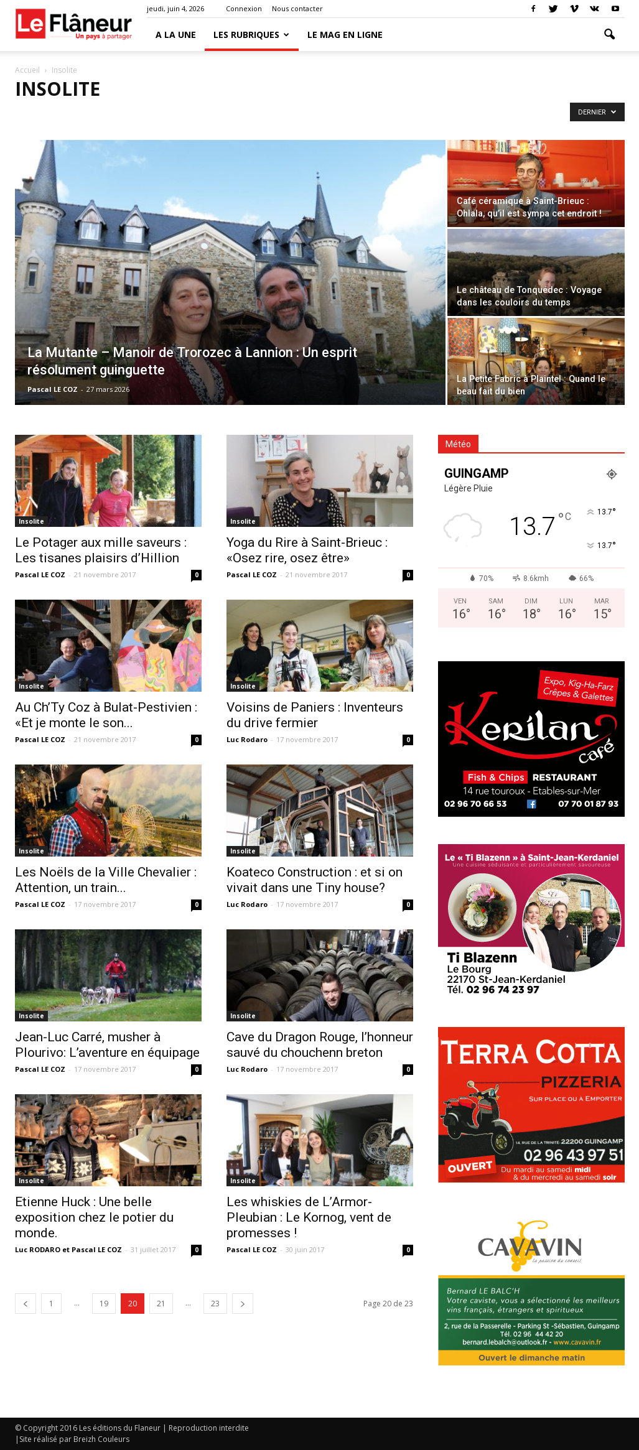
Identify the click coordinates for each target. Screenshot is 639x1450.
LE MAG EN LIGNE (345, 34)
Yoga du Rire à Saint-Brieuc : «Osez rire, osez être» (307, 550)
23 (215, 1303)
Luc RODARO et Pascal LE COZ (68, 1249)
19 (104, 1303)
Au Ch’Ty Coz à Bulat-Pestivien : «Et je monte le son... (106, 715)
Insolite (31, 521)
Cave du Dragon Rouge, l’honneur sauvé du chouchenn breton (319, 1044)
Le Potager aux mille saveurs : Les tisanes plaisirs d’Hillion (101, 550)
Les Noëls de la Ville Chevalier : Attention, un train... (106, 880)
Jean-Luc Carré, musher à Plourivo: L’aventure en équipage (107, 1044)
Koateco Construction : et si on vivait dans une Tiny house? (314, 880)
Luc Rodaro (247, 739)
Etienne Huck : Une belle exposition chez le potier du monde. (94, 1217)
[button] (610, 35)
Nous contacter (297, 8)
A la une (176, 34)
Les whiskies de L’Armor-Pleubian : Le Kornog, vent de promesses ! (308, 1217)
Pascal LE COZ (52, 389)
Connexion (244, 8)
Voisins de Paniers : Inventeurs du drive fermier (314, 715)
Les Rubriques (251, 34)
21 (161, 1303)
